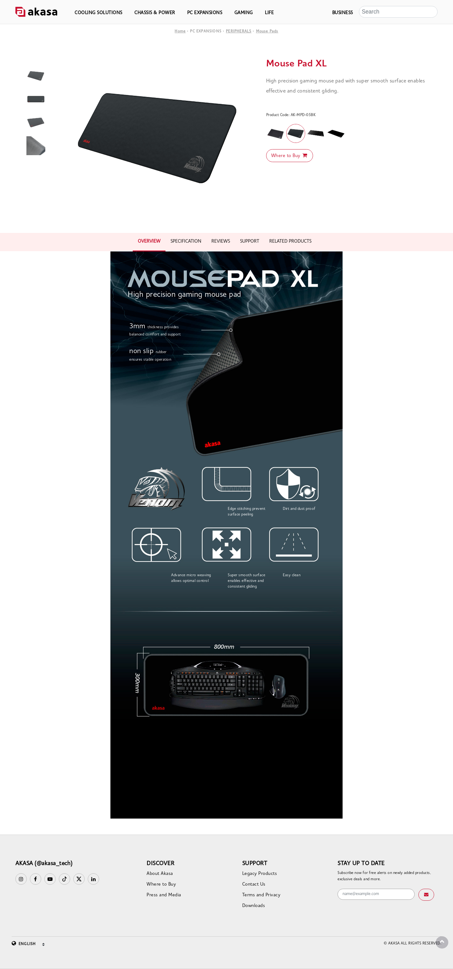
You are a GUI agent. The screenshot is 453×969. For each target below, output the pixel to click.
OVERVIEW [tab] (149, 241)
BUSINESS (342, 13)
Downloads (253, 906)
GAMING (243, 13)
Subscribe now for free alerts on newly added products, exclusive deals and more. (384, 876)
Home (180, 31)
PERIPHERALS (238, 31)
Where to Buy (289, 155)
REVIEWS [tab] (220, 241)
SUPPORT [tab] (249, 241)
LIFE (269, 13)
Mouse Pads (267, 31)
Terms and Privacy (261, 895)
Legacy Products (259, 873)
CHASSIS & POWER (154, 13)
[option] (158, 137)
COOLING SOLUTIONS (98, 13)
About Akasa (160, 873)
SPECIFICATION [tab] (186, 241)
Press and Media (164, 895)
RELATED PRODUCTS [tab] (290, 241)
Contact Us (254, 884)
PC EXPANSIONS (204, 13)
